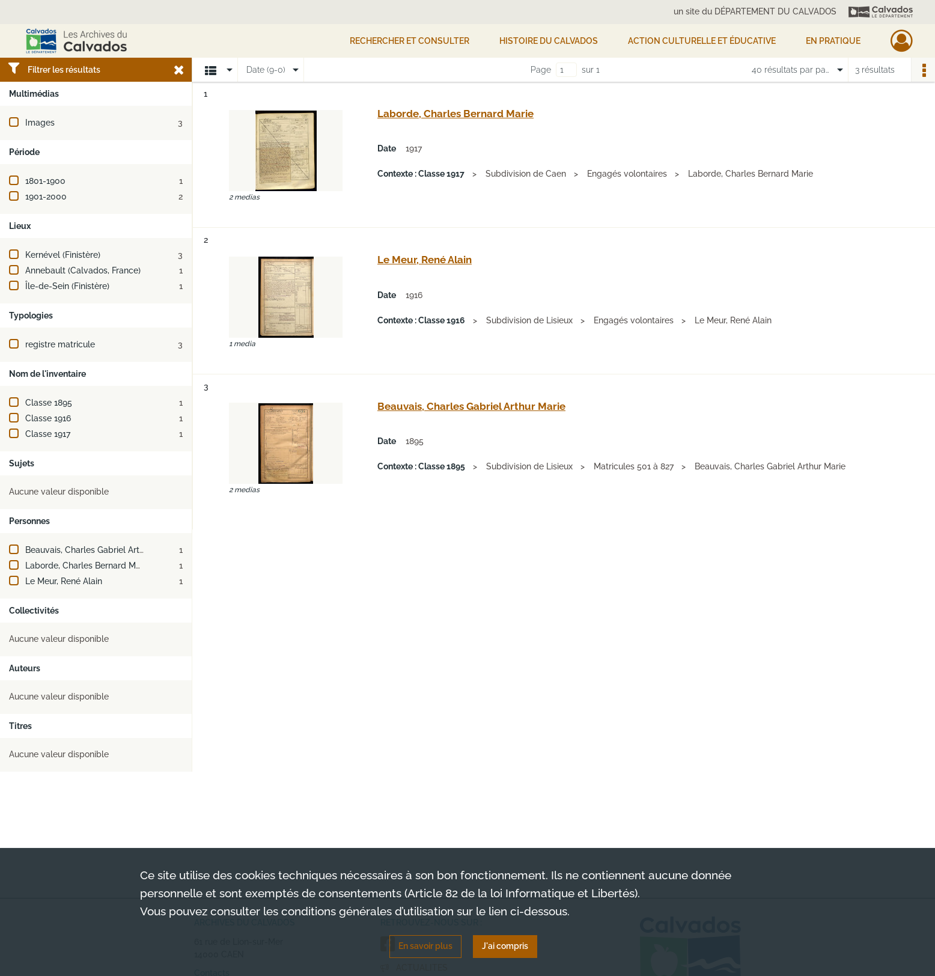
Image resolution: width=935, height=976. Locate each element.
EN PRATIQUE (833, 41)
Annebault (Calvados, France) (83, 270)
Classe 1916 (48, 418)
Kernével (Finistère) (62, 255)
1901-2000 (46, 196)
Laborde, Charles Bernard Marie (87, 565)
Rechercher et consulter (409, 41)
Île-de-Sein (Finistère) (67, 286)
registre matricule (60, 344)
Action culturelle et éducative (702, 41)
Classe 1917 (47, 434)
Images (40, 122)
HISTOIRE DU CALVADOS (548, 41)
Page (541, 70)
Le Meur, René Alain (63, 581)
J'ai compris (505, 946)
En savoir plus (425, 946)
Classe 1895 (48, 402)
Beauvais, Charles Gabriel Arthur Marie (100, 550)
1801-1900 (45, 181)
